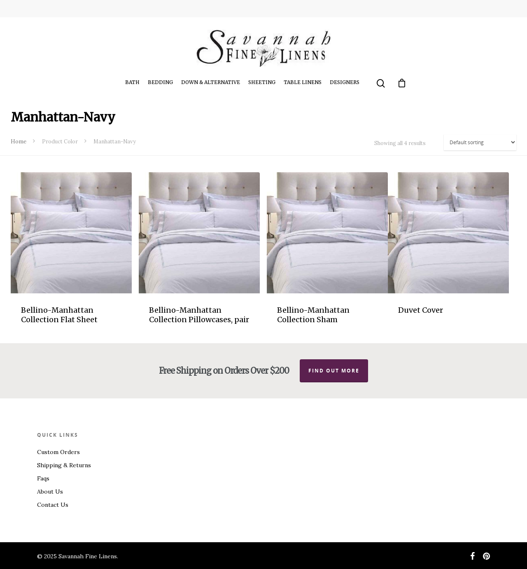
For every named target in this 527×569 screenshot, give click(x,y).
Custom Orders (58, 452)
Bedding (160, 82)
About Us (50, 491)
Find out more (333, 370)
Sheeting (261, 82)
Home (18, 141)
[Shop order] (480, 142)
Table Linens (303, 82)
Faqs (43, 478)
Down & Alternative (210, 82)
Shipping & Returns (64, 465)
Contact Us (52, 504)
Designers (344, 82)
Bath (132, 82)
